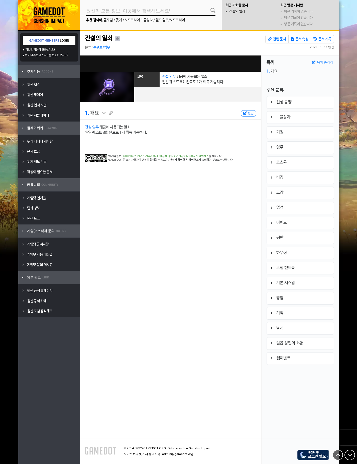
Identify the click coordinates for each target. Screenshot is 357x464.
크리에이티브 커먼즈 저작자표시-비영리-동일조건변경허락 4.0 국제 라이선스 (165, 156)
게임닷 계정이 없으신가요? (40, 49)
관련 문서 (277, 39)
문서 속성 (299, 39)
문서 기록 (322, 39)
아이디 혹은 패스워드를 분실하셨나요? (47, 55)
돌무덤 (108, 20)
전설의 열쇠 (237, 12)
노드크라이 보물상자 (139, 20)
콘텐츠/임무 (101, 47)
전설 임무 (169, 77)
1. (87, 113)
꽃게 (119, 20)
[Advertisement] (170, 63)
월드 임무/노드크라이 (170, 20)
